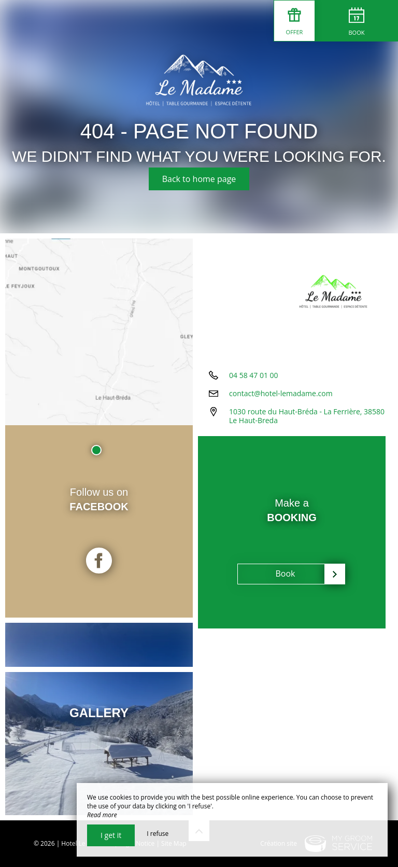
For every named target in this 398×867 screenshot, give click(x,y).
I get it (111, 835)
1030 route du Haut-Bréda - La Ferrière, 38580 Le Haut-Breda (307, 416)
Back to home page (199, 179)
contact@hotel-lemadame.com (281, 393)
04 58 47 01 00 (253, 375)
